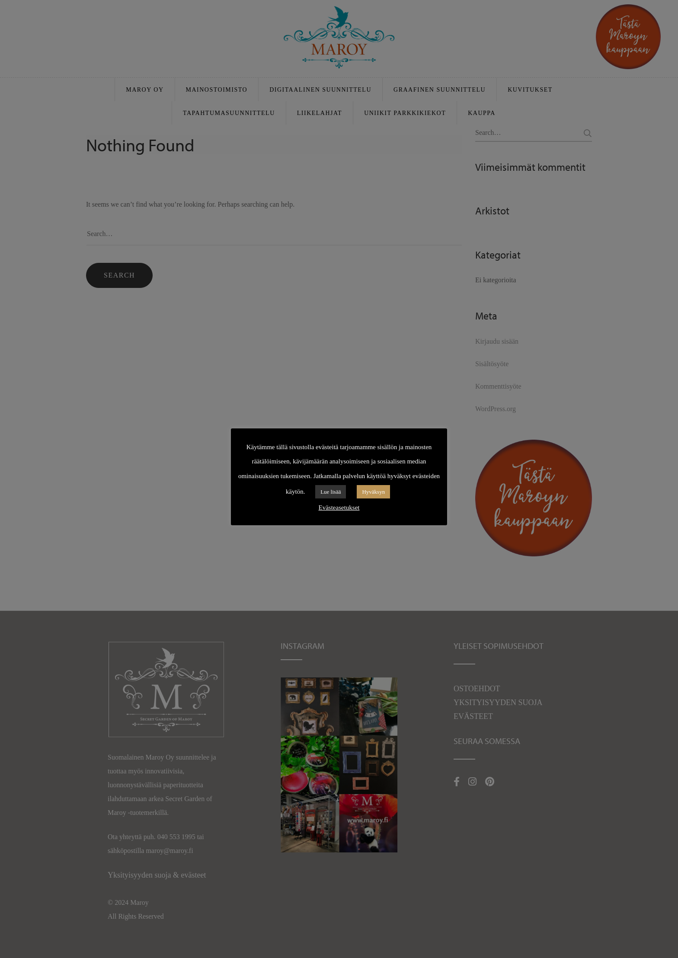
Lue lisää (330, 492)
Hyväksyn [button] (373, 492)
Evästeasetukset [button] (339, 507)
